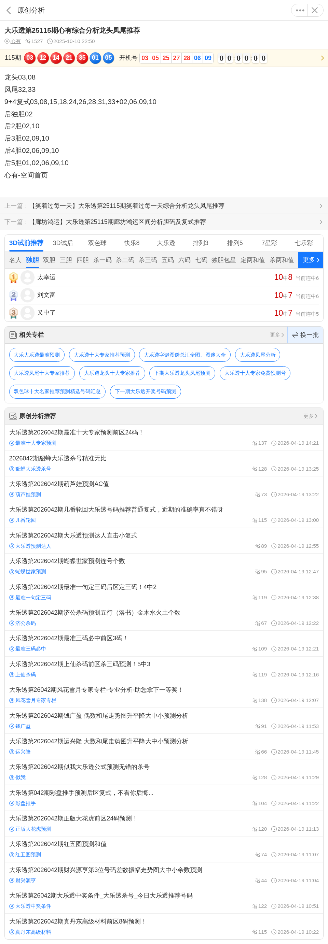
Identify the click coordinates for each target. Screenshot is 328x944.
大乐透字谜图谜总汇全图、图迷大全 (185, 355)
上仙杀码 (22, 674)
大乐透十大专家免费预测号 (255, 373)
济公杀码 (22, 623)
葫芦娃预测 (25, 494)
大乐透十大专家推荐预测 (102, 355)
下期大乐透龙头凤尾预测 (182, 373)
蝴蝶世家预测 (27, 571)
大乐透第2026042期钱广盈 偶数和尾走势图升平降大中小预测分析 (164, 720)
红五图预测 (25, 854)
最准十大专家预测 (32, 443)
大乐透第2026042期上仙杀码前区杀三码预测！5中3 (164, 669)
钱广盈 (20, 726)
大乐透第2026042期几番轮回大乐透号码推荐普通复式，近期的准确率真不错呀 (164, 514)
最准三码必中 (27, 649)
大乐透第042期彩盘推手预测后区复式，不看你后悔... (164, 797)
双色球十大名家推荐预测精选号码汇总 (57, 391)
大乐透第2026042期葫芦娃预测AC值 (164, 489)
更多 (300, 10)
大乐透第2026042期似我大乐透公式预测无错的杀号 (164, 772)
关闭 (315, 10)
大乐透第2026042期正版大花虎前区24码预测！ (164, 823)
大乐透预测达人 (30, 546)
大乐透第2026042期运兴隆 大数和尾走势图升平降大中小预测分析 (164, 746)
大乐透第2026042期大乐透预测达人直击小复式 (164, 540)
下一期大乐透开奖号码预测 (145, 391)
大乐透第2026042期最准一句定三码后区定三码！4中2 (164, 591)
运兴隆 (20, 752)
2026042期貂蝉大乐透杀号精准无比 (164, 463)
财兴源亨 (22, 880)
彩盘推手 (22, 803)
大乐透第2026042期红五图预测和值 (164, 849)
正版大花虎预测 (30, 829)
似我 (17, 777)
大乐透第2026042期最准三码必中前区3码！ (164, 643)
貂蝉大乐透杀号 (30, 469)
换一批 (305, 335)
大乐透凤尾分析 (258, 355)
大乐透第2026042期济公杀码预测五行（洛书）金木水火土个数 (164, 617)
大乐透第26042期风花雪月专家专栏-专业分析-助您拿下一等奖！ (164, 694)
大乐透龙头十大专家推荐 (112, 373)
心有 (12, 41)
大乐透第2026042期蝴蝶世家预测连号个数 (164, 566)
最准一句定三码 (30, 597)
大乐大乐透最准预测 (37, 355)
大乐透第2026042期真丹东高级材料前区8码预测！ (164, 926)
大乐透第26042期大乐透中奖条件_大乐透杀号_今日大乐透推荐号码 (164, 900)
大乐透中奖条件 (30, 906)
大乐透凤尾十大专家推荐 (42, 373)
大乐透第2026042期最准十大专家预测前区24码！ (164, 437)
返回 (8, 10)
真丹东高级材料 (30, 932)
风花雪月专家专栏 (32, 700)
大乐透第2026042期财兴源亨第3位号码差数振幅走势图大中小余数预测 (164, 875)
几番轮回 (22, 520)
